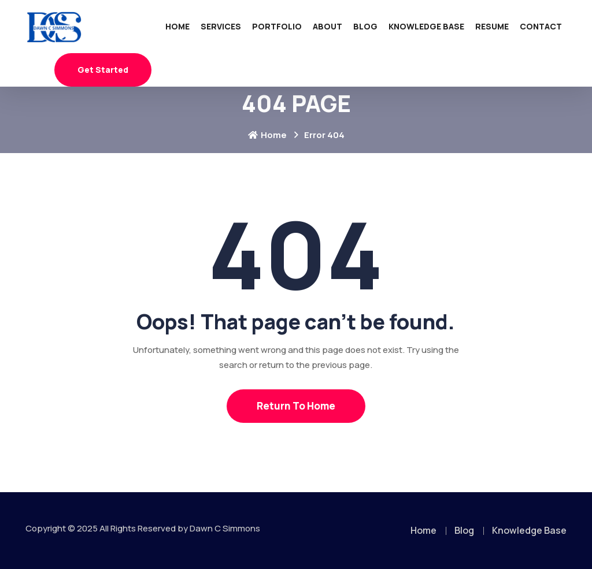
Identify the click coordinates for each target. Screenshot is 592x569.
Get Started (102, 69)
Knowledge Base (426, 26)
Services (221, 26)
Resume (492, 26)
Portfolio (277, 26)
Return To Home (296, 405)
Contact (541, 26)
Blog (365, 26)
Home (177, 26)
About (327, 26)
